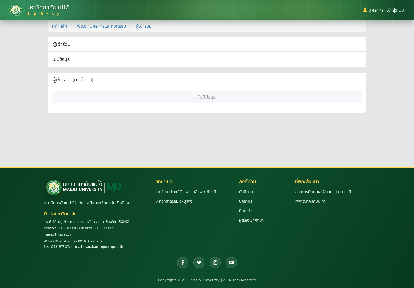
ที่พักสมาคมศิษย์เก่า (310, 201)
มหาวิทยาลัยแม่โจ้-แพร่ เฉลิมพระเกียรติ (185, 192)
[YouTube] (231, 262)
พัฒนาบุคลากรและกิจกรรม (101, 26)
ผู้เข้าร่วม (144, 26)
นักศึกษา (246, 192)
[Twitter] (198, 262)
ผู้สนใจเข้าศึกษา (251, 220)
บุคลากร (245, 201)
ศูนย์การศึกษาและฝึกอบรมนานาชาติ (323, 192)
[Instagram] (215, 262)
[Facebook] (182, 262)
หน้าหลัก (59, 26)
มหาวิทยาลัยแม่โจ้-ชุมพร (174, 201)
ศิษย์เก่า (245, 211)
